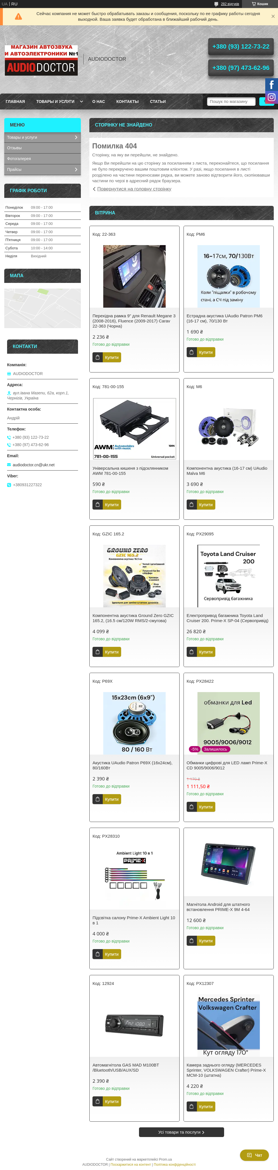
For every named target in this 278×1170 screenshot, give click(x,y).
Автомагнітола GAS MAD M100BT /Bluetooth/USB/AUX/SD (125, 1067)
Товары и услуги (55, 101)
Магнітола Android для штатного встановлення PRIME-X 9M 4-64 (218, 907)
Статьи (158, 101)
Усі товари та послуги (179, 1132)
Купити (112, 357)
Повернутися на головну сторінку (134, 189)
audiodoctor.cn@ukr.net (33, 465)
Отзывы (14, 148)
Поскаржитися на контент (131, 1165)
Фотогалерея (19, 158)
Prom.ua (165, 1159)
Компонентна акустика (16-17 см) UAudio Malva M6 (227, 471)
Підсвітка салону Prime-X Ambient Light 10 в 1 (133, 920)
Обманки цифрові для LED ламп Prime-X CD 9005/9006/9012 (227, 765)
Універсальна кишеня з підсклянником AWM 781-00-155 (130, 471)
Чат (254, 1155)
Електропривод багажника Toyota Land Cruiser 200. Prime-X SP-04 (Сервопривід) (228, 618)
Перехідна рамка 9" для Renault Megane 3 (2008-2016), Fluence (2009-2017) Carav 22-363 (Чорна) (133, 320)
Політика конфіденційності (175, 1165)
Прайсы (14, 169)
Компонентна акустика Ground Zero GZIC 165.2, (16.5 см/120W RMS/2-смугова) (133, 618)
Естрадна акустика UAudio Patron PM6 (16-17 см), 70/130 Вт (225, 318)
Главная (15, 101)
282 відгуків (230, 4)
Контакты (127, 101)
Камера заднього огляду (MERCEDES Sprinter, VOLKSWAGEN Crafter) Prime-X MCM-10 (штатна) (226, 1070)
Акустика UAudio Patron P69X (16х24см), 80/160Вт (132, 765)
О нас (98, 101)
